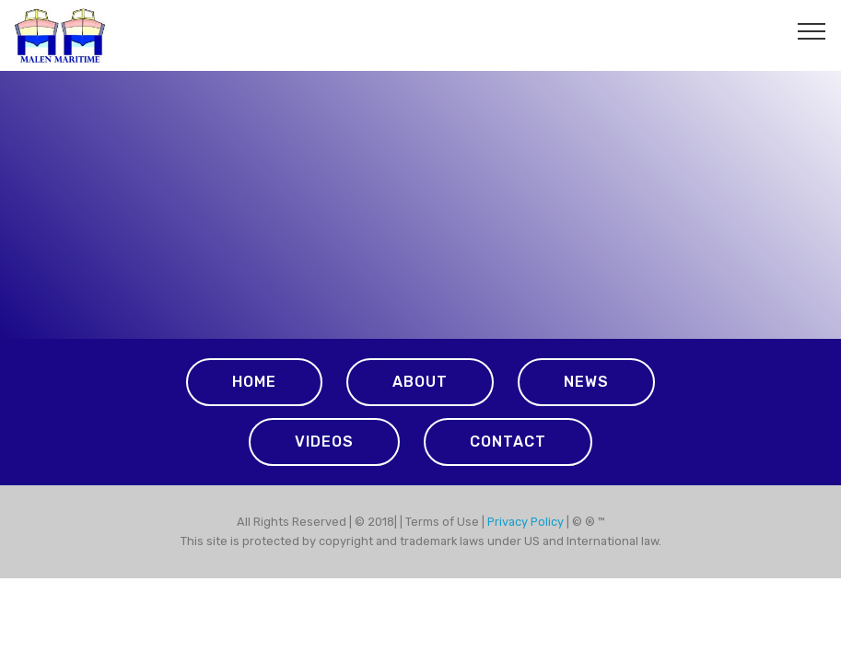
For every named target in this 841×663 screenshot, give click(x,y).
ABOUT (420, 381)
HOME (254, 381)
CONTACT (508, 441)
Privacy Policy (527, 522)
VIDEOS (324, 441)
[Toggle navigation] (812, 30)
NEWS (586, 381)
